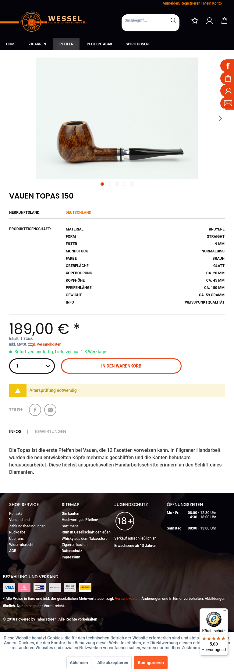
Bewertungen (50, 431)
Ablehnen (79, 662)
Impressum (71, 557)
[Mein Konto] (210, 20)
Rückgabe (17, 532)
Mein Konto (212, 3)
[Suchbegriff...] (150, 20)
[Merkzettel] (195, 20)
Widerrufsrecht (21, 545)
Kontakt (15, 514)
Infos (15, 431)
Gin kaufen (71, 514)
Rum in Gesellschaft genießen (86, 532)
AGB (12, 551)
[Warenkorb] (224, 20)
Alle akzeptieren (112, 662)
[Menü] (224, 612)
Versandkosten (127, 598)
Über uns (16, 539)
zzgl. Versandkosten (44, 344)
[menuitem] (150, 22)
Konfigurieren (151, 662)
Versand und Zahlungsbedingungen (27, 523)
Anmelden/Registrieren (181, 3)
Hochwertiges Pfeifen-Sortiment (80, 523)
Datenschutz (72, 551)
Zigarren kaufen (75, 545)
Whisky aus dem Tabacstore (85, 539)
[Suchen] (173, 20)
